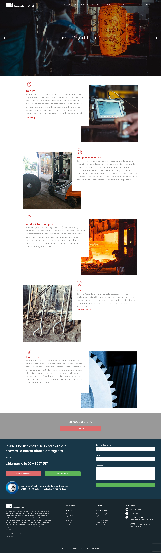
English (139, 5)
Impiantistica (70, 516)
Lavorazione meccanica (103, 518)
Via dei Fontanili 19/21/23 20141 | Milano (142, 518)
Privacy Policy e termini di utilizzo (16, 534)
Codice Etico (9, 536)
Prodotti (70, 506)
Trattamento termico (102, 520)
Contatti (130, 506)
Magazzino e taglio (102, 514)
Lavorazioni (101, 510)
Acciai (99, 506)
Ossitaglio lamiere (101, 522)
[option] (80, 38)
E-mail (98, 455)
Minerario (69, 520)
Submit (125, 485)
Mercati (69, 510)
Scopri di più (32, 117)
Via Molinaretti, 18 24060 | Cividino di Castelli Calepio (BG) (142, 525)
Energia (68, 518)
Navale (68, 524)
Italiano (149, 5)
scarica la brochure (23, 474)
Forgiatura (99, 516)
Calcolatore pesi (63, 474)
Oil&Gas (68, 522)
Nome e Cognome (103, 445)
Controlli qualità (101, 524)
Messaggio (100, 465)
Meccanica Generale (72, 514)
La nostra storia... (84, 309)
